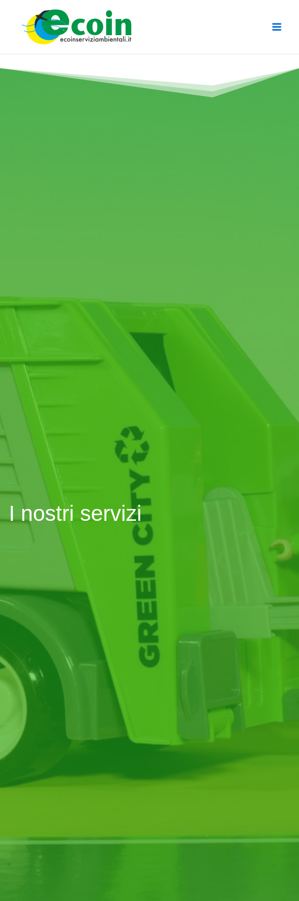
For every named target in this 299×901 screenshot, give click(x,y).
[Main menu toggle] (277, 27)
